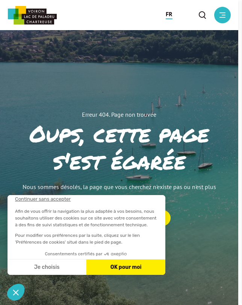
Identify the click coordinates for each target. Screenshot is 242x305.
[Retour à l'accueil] (32, 15)
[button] (169, 15)
